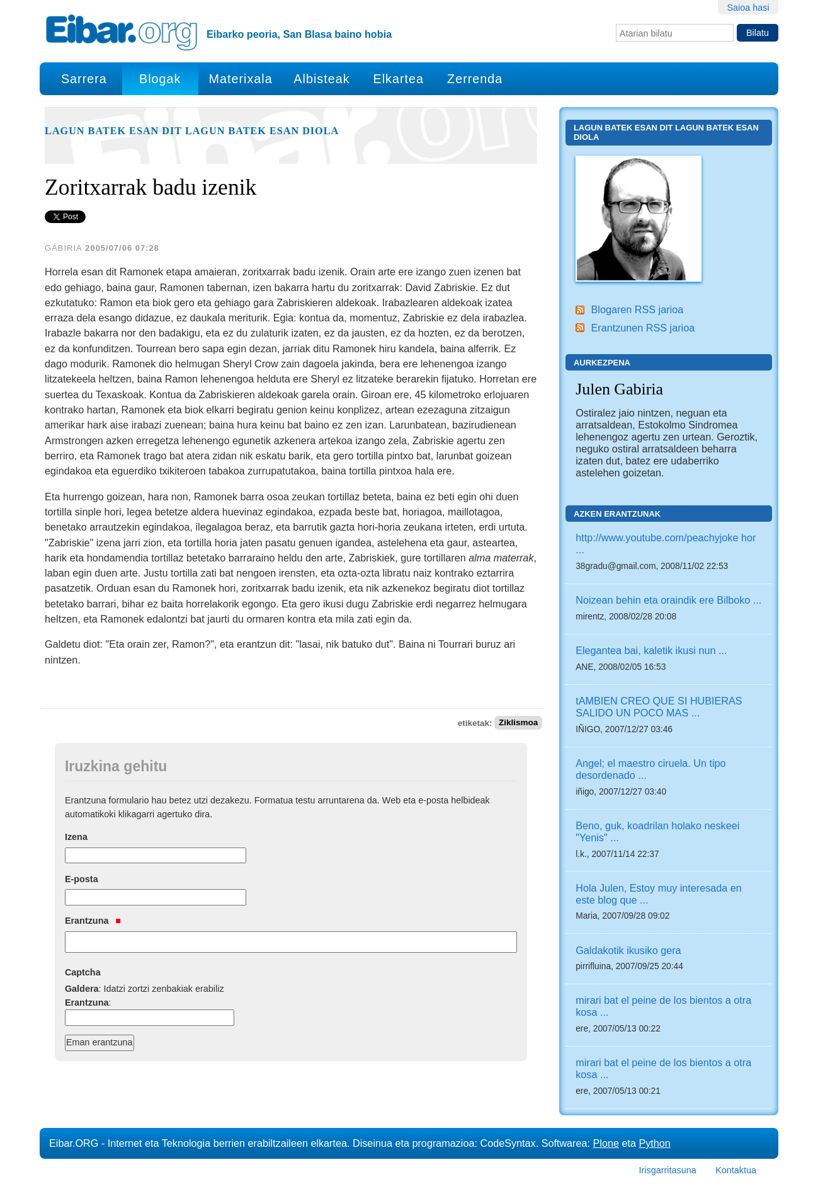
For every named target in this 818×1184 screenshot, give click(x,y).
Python (654, 1143)
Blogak (160, 79)
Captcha (83, 972)
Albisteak (321, 79)
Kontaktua (735, 1170)
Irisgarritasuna (667, 1170)
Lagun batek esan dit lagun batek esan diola (192, 131)
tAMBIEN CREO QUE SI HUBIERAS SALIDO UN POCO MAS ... (659, 706)
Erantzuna (93, 921)
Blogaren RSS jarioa (637, 309)
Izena (76, 837)
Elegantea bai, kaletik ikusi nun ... (651, 650)
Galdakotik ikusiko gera (628, 950)
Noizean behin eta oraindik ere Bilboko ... (668, 600)
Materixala (240, 79)
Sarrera (84, 79)
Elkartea (398, 79)
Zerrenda (475, 79)
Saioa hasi (748, 8)
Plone (606, 1143)
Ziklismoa (518, 723)
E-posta (81, 879)
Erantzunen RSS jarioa (643, 327)
